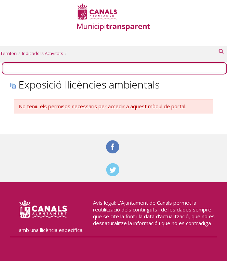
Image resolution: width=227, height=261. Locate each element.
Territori (8, 53)
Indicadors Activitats (42, 53)
